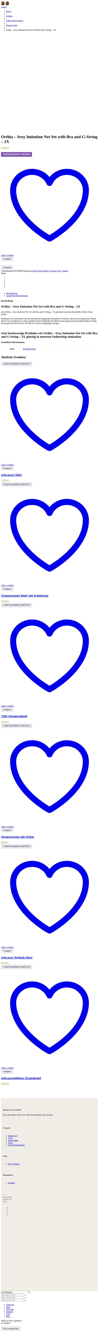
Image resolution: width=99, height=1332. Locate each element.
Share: (3, 273)
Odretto (65, 271)
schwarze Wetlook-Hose (16, 957)
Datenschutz (13, 1140)
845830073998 (29, 349)
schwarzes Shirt (11, 474)
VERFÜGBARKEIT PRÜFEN (16, 154)
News (10, 1143)
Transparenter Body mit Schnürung (24, 595)
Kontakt (11, 1183)
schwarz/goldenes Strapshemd (21, 1078)
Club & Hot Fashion (40, 271)
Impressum (12, 1136)
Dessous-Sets (55, 271)
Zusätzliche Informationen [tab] (17, 296)
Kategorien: (27, 271)
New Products (14, 1164)
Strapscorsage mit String (17, 836)
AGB (10, 1138)
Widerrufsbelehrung (16, 1145)
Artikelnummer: (7, 271)
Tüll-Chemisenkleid (14, 716)
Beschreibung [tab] (12, 293)
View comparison (10, 1328)
